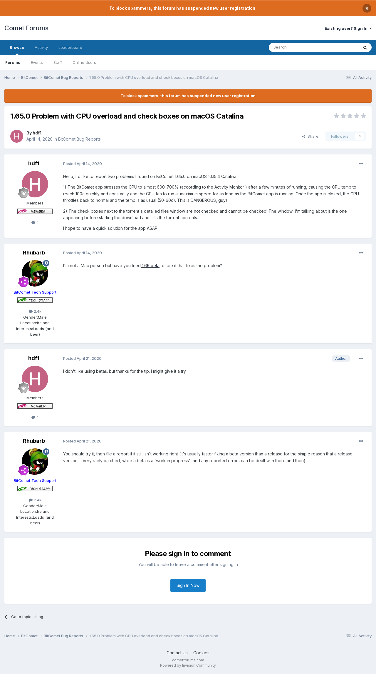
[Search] (299, 47)
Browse (17, 50)
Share (310, 136)
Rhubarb (34, 252)
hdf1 (37, 132)
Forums (12, 62)
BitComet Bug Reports (79, 139)
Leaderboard (70, 47)
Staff (57, 62)
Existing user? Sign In (348, 28)
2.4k (35, 311)
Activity (41, 47)
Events (37, 62)
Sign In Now (188, 585)
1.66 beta (150, 265)
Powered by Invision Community (188, 665)
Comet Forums (26, 28)
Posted (82, 163)
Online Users (84, 62)
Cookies (201, 652)
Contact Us (177, 652)
